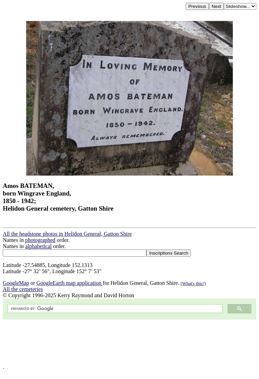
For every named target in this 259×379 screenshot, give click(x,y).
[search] (114, 308)
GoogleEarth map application (70, 283)
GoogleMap (16, 283)
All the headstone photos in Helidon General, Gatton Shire (67, 234)
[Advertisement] (129, 343)
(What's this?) (193, 283)
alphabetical (38, 246)
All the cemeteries (23, 289)
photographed (40, 240)
